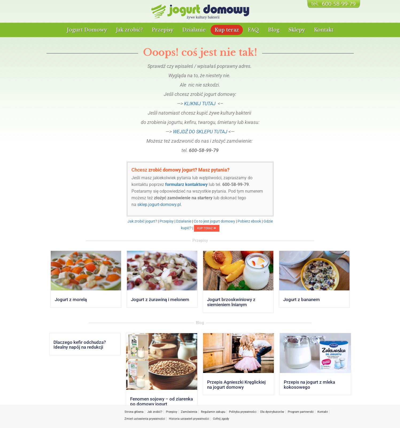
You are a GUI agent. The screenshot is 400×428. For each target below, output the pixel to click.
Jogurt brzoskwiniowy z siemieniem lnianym (231, 302)
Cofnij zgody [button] (221, 419)
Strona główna (134, 412)
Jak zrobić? (129, 30)
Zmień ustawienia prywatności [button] (145, 419)
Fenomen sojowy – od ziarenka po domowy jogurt (161, 401)
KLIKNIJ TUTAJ (200, 103)
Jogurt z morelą (71, 299)
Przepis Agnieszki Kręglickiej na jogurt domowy (236, 384)
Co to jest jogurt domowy (214, 221)
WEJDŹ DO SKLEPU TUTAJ (200, 131)
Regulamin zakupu (213, 412)
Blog (273, 30)
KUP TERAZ (206, 228)
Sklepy (296, 30)
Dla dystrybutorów (272, 412)
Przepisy (162, 30)
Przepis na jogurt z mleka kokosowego (309, 384)
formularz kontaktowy (186, 184)
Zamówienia (189, 412)
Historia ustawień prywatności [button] (189, 419)
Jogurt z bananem (301, 299)
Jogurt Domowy (87, 30)
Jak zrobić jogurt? (142, 221)
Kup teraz (227, 30)
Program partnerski (301, 412)
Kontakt (323, 30)
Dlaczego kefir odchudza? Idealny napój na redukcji (79, 345)
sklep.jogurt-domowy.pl (159, 204)
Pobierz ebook (249, 221)
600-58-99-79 (235, 184)
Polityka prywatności (243, 412)
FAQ (253, 30)
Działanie (194, 30)
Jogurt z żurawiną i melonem (160, 299)
